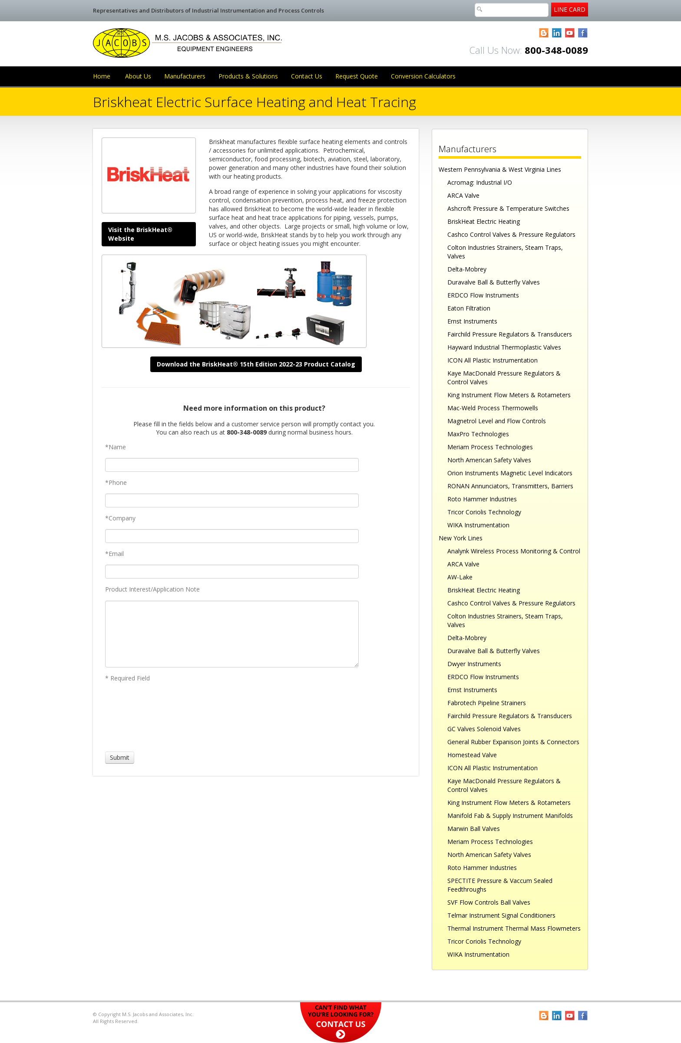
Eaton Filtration (468, 308)
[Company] (232, 536)
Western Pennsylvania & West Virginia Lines (500, 169)
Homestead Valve (472, 755)
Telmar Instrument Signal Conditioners (501, 915)
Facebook (583, 33)
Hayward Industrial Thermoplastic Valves (504, 347)
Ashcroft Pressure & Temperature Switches (508, 208)
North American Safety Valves (489, 460)
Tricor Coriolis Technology (484, 512)
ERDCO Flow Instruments (483, 295)
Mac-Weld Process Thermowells (492, 408)
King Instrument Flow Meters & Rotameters (509, 395)
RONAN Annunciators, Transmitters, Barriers (510, 486)
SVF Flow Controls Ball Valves (488, 902)
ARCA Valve (463, 195)
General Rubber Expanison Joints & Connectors (513, 742)
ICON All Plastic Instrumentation (492, 360)
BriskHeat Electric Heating (483, 221)
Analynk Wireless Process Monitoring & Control (513, 551)
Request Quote (356, 76)
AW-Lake (460, 577)
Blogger (544, 33)
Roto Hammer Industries (482, 499)
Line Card (569, 9)
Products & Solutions (248, 76)
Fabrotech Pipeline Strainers (486, 703)
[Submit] (119, 758)
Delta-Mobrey (466, 269)
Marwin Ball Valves (473, 828)
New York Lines (461, 538)
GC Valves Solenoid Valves (484, 729)
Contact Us (306, 76)
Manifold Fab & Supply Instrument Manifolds (510, 815)
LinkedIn (557, 33)
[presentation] (137, 717)
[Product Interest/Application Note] (232, 634)
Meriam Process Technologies (490, 447)
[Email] (232, 572)
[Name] (232, 465)
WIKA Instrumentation (478, 525)
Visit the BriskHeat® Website (140, 234)
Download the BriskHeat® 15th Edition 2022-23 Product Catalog (256, 364)
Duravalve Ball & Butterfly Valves (493, 282)
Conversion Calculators (423, 76)
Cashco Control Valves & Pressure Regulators (511, 234)
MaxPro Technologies (478, 434)
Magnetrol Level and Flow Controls (496, 421)
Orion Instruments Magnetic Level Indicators (509, 473)
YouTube (570, 33)
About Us (138, 76)
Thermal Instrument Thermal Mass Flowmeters (514, 928)
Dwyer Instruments (474, 664)
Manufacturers (184, 76)
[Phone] (232, 500)
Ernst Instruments (472, 321)
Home (101, 76)
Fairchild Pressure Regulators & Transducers (509, 334)
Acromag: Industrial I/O (479, 182)
